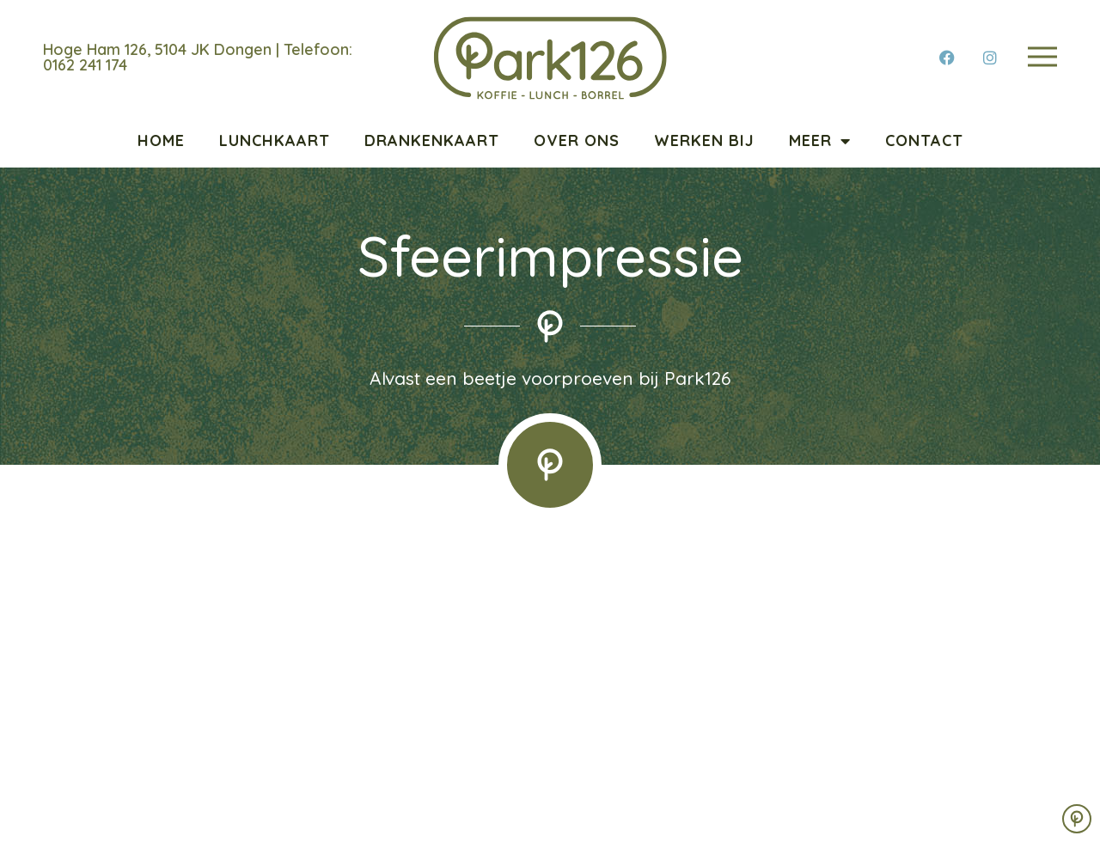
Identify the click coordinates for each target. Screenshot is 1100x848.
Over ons (577, 140)
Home (161, 140)
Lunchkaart (274, 140)
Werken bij (704, 140)
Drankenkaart (431, 140)
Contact (924, 140)
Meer (820, 141)
